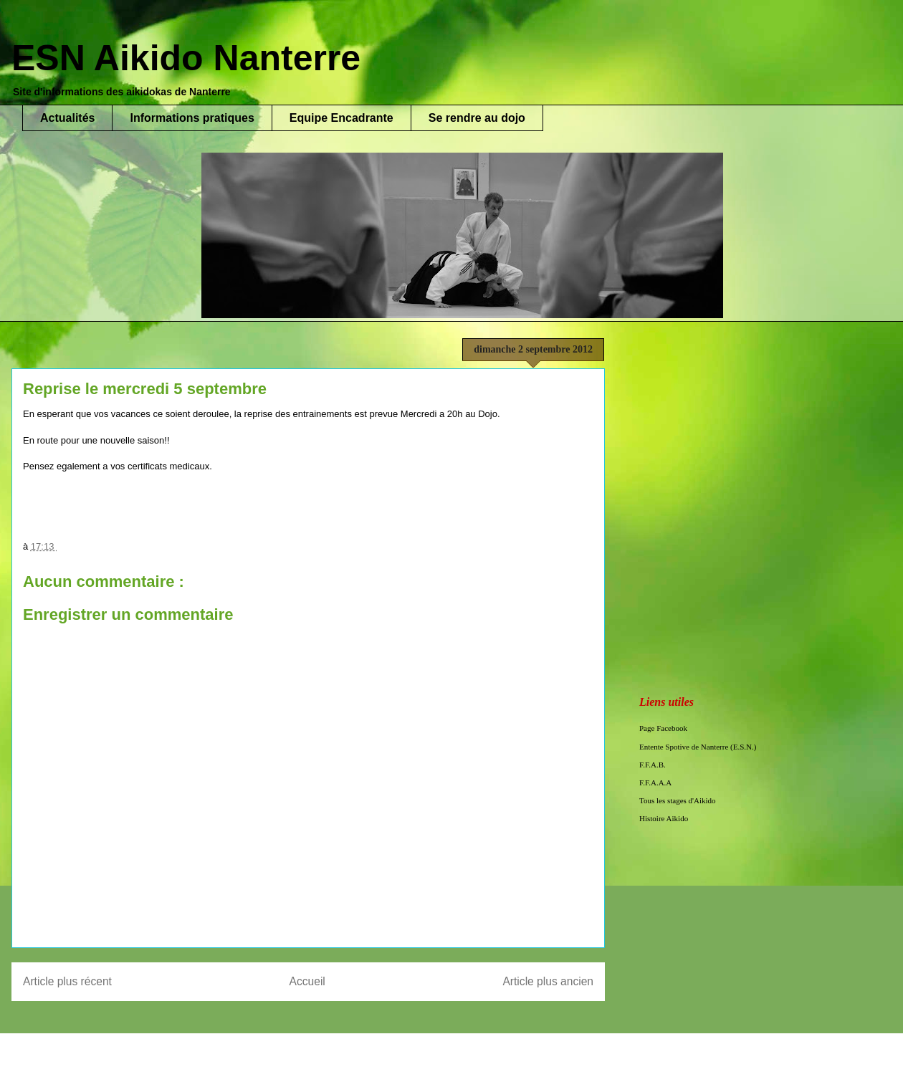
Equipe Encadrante (341, 118)
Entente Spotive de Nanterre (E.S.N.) (697, 746)
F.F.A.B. (652, 764)
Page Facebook (663, 728)
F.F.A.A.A (655, 782)
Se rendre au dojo (477, 118)
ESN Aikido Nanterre (185, 58)
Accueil (307, 981)
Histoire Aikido (663, 818)
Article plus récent (67, 981)
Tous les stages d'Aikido (677, 800)
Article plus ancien (547, 981)
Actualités (67, 118)
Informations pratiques (192, 118)
